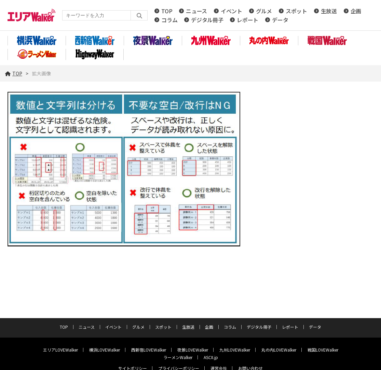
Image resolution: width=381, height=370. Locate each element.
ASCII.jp (211, 357)
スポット (296, 11)
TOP (166, 11)
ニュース (196, 11)
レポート (247, 20)
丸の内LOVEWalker (278, 350)
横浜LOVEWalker (104, 350)
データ (280, 20)
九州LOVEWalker (234, 350)
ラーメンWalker (177, 357)
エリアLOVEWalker (60, 350)
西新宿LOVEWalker (148, 350)
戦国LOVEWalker (323, 350)
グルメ (264, 11)
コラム (169, 20)
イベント (231, 11)
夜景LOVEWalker (192, 350)
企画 (356, 11)
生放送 (329, 11)
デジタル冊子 (207, 20)
